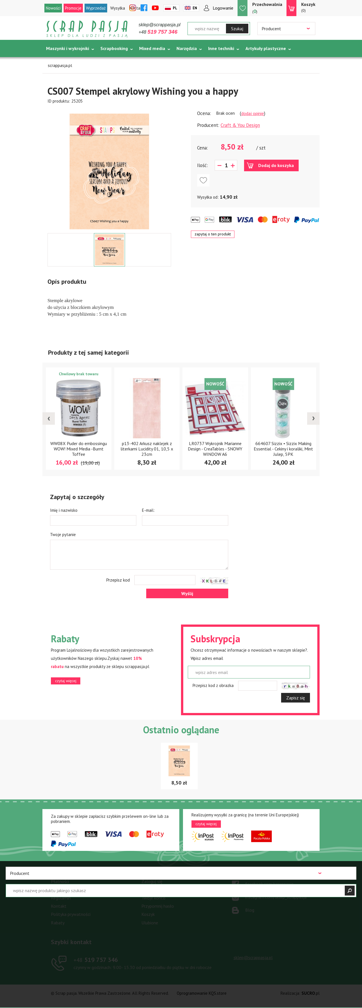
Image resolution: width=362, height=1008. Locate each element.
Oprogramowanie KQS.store (202, 993)
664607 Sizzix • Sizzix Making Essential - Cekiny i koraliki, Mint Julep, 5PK (283, 449)
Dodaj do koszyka (276, 165)
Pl (175, 8)
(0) (308, 7)
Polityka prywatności (70, 914)
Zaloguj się (151, 881)
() (267, 7)
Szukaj (237, 28)
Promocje (73, 8)
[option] (109, 169)
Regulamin (61, 898)
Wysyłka (117, 8)
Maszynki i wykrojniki (67, 48)
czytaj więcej (65, 680)
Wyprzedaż (96, 8)
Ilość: (202, 165)
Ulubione (149, 922)
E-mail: (148, 510)
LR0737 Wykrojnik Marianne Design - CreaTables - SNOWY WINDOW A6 (215, 449)
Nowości (53, 8)
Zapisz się (295, 698)
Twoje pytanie (63, 534)
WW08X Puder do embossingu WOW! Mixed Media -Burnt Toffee (78, 449)
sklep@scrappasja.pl (159, 24)
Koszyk (148, 914)
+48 (158, 32)
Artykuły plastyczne (265, 48)
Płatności (60, 881)
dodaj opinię (252, 113)
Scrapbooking (114, 48)
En (195, 8)
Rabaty (57, 922)
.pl (310, 993)
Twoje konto (153, 898)
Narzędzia (186, 48)
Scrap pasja (87, 29)
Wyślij (187, 593)
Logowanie (223, 8)
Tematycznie (59, 62)
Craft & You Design (240, 125)
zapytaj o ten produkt (213, 234)
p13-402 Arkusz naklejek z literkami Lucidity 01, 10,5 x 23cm (146, 449)
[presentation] (48, 418)
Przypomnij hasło (157, 906)
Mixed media (152, 48)
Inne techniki (221, 48)
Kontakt (58, 906)
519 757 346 (96, 960)
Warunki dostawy (67, 889)
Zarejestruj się (155, 889)
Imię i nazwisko (63, 510)
